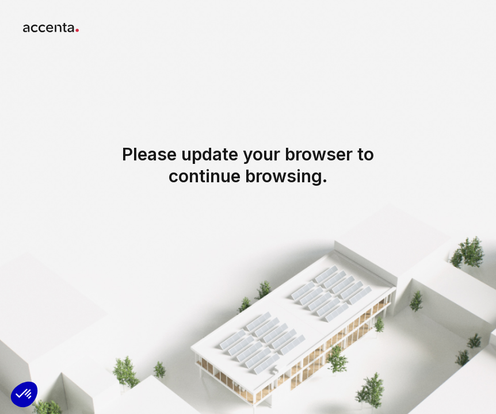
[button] (24, 394)
